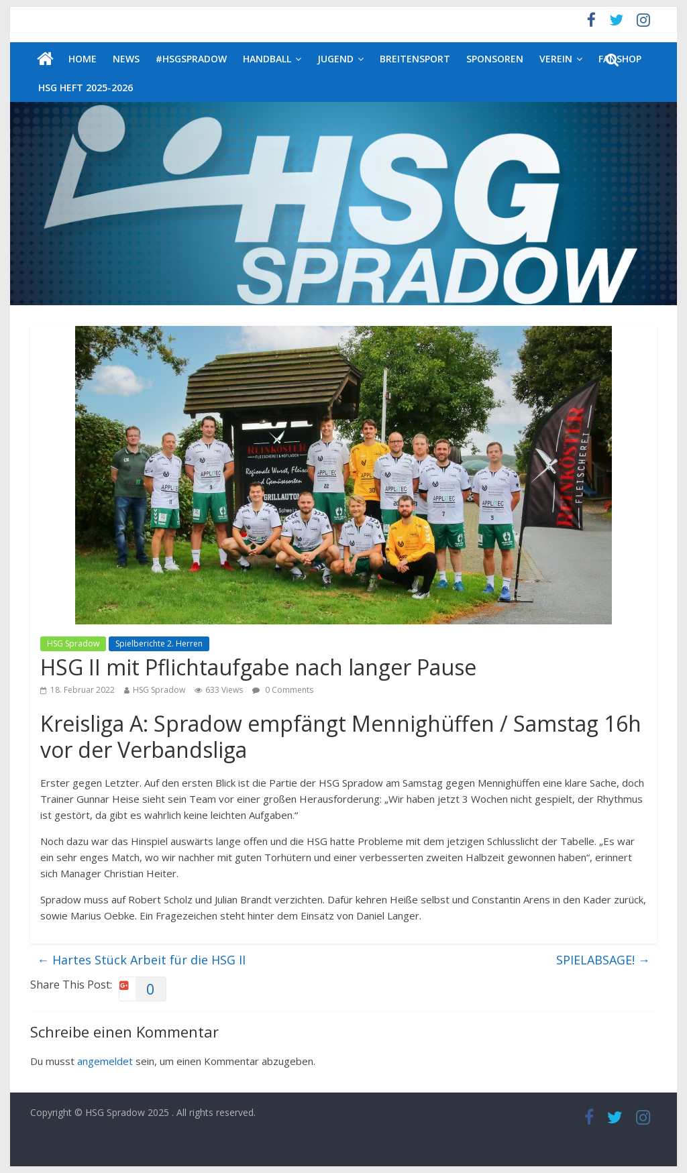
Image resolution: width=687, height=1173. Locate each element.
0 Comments (282, 689)
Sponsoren (494, 58)
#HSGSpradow (191, 58)
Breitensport (415, 58)
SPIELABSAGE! (603, 960)
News (126, 58)
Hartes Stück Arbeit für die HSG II (141, 960)
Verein (555, 58)
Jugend (335, 58)
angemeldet (105, 1061)
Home (82, 58)
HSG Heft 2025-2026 (85, 87)
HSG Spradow (73, 643)
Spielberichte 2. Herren (159, 643)
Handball (267, 58)
